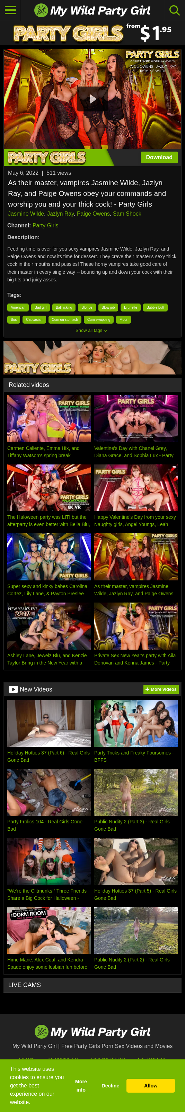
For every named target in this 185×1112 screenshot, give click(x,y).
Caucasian (34, 320)
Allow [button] (150, 1085)
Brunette (130, 307)
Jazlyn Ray (60, 214)
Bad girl (40, 307)
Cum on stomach (65, 320)
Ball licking (64, 307)
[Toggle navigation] (10, 10)
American (18, 307)
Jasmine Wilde (26, 214)
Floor (123, 320)
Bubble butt (155, 307)
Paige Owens (93, 214)
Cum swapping (98, 320)
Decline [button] (110, 1085)
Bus (14, 320)
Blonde (86, 307)
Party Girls (46, 225)
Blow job (108, 307)
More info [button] (81, 1086)
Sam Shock (127, 214)
